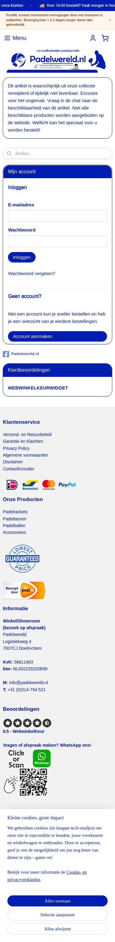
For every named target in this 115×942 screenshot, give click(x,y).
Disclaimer (13, 461)
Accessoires (14, 532)
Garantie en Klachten (23, 441)
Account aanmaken (32, 336)
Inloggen (22, 257)
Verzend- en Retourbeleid (27, 434)
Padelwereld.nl (21, 354)
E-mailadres (21, 204)
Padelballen (14, 525)
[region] (57, 856)
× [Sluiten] (110, 19)
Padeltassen (14, 518)
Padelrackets (15, 511)
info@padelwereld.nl (28, 682)
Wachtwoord (21, 229)
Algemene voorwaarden (25, 455)
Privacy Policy (16, 448)
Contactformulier (18, 468)
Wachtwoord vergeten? (31, 273)
